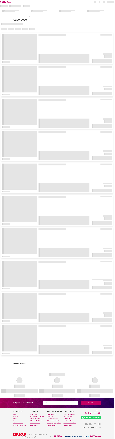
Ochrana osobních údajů (36, 420)
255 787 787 (94, 413)
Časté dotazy (50, 416)
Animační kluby (67, 418)
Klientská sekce (34, 414)
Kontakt (15, 414)
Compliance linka (34, 425)
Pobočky (15, 416)
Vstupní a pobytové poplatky (54, 423)
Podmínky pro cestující (52, 418)
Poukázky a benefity (35, 418)
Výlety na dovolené (51, 425)
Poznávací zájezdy (68, 425)
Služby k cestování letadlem (53, 420)
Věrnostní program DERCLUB (37, 416)
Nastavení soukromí (35, 423)
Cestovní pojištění (51, 414)
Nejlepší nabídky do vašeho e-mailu (23, 403)
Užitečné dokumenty (18, 423)
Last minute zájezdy (68, 416)
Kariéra (15, 418)
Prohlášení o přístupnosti (19, 425)
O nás (14, 420)
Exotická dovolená (68, 420)
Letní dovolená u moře (69, 414)
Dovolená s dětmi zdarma (70, 423)
